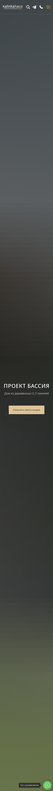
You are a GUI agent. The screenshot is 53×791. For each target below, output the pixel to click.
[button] (26, 410)
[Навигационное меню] (48, 7)
